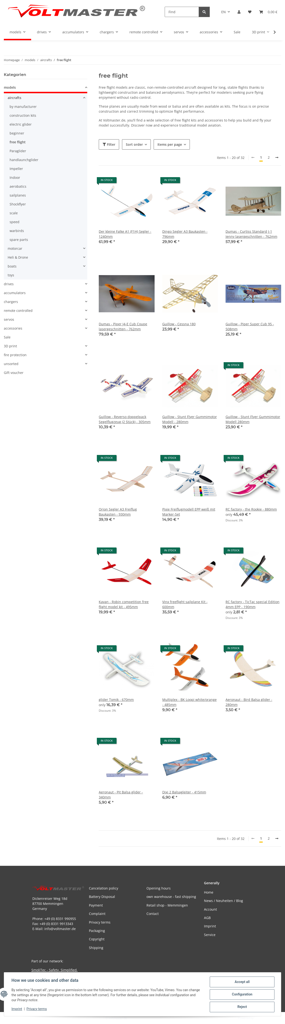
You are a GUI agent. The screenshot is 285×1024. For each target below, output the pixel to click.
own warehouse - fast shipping (171, 896)
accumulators (15, 293)
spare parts (19, 239)
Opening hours (158, 888)
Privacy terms (37, 1009)
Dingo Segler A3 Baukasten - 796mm (185, 234)
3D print (10, 346)
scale (14, 213)
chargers (11, 301)
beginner (17, 133)
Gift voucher (13, 372)
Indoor (15, 177)
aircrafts (14, 97)
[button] (239, 12)
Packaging (97, 930)
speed (14, 222)
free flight (18, 142)
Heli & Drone (18, 257)
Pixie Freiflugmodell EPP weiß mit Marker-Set (188, 512)
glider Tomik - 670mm (116, 699)
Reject (242, 1007)
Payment (96, 905)
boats (12, 266)
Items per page (169, 144)
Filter (109, 144)
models (10, 87)
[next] (277, 157)
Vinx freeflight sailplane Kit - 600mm (185, 604)
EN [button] (223, 12)
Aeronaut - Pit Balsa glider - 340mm (121, 794)
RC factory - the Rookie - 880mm (251, 509)
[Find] (182, 12)
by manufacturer (23, 106)
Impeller (16, 168)
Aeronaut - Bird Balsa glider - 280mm (249, 702)
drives (9, 284)
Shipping (96, 947)
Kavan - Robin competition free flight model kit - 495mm (124, 604)
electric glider (21, 124)
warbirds (17, 230)
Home (208, 892)
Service (209, 934)
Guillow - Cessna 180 (179, 324)
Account (210, 909)
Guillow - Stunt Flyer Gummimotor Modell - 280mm (189, 419)
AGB (207, 917)
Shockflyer (18, 204)
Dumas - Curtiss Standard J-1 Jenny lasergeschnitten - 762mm (251, 234)
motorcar (15, 248)
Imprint (17, 1009)
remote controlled (18, 310)
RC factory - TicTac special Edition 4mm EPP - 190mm (252, 604)
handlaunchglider (24, 159)
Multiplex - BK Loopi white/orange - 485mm (189, 702)
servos (9, 319)
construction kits (23, 115)
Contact (152, 913)
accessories (13, 328)
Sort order (134, 144)
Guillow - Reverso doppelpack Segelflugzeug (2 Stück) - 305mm (125, 419)
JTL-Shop (260, 1018)
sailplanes (18, 195)
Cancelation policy (103, 888)
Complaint (97, 913)
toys (11, 275)
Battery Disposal (102, 896)
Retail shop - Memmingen (167, 905)
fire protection (15, 355)
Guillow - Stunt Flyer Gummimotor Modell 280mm (253, 419)
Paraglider (18, 151)
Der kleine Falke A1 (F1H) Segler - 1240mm (125, 234)
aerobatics (18, 186)
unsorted (11, 363)
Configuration (242, 994)
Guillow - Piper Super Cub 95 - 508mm (250, 326)
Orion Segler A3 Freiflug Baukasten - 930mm (118, 512)
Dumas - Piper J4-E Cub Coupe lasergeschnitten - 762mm (123, 326)
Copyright (97, 939)
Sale (7, 337)
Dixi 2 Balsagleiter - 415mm (184, 792)
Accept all (241, 982)
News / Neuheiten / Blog (223, 900)
